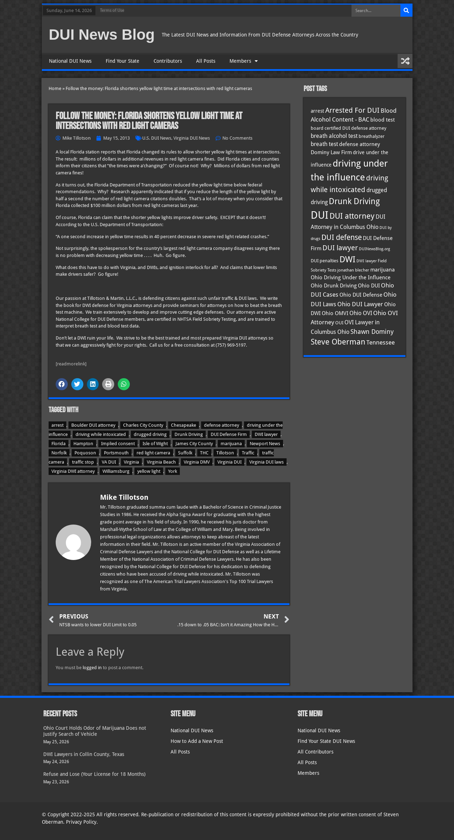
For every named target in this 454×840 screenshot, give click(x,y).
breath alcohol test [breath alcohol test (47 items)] (334, 136)
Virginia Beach (161, 462)
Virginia (131, 462)
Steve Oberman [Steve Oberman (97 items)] (338, 341)
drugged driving (150, 434)
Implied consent (118, 443)
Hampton (83, 443)
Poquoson (85, 452)
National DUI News (70, 61)
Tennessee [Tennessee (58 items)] (380, 342)
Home (55, 88)
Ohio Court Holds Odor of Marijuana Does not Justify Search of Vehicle (94, 731)
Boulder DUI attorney (93, 425)
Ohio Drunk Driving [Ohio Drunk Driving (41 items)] (334, 285)
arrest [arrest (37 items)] (317, 111)
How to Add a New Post (197, 741)
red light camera (153, 452)
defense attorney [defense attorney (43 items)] (359, 144)
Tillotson (225, 452)
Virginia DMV (197, 462)
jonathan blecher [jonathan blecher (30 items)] (353, 270)
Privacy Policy (81, 822)
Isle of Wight (155, 443)
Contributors (168, 61)
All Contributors (315, 752)
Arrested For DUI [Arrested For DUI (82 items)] (352, 110)
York (172, 471)
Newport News (265, 443)
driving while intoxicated (101, 434)
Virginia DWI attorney (73, 471)
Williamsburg (116, 471)
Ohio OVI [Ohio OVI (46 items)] (360, 313)
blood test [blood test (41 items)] (382, 120)
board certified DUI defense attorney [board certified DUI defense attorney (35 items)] (348, 128)
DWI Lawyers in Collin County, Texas (83, 754)
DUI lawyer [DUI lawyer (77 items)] (340, 248)
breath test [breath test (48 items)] (324, 144)
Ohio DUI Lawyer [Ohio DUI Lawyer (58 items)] (360, 304)
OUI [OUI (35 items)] (339, 322)
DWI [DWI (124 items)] (347, 259)
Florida (58, 443)
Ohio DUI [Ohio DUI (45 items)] (369, 285)
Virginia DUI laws (266, 462)
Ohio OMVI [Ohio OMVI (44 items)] (335, 313)
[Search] (406, 11)
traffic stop (83, 462)
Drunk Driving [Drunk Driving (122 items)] (354, 201)
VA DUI (109, 462)
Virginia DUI (229, 462)
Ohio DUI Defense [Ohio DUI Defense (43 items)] (360, 295)
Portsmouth (116, 452)
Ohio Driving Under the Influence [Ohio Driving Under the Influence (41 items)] (351, 277)
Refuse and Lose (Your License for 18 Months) (94, 774)
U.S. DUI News (156, 138)
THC (204, 452)
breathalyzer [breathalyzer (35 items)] (371, 136)
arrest (57, 425)
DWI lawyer (266, 434)
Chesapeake (183, 425)
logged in (92, 667)
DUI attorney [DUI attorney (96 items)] (352, 216)
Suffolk (185, 452)
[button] (62, 384)
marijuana (231, 443)
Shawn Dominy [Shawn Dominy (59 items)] (372, 331)
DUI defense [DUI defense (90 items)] (341, 237)
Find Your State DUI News (326, 741)
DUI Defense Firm (229, 434)
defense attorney (221, 425)
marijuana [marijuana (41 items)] (382, 270)
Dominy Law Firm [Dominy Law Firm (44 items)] (331, 152)
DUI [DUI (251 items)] (319, 215)
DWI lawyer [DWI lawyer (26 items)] (366, 261)
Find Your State (122, 61)
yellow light (148, 471)
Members (243, 61)
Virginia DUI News (191, 138)
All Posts (205, 61)
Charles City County (143, 425)
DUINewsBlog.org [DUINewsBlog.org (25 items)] (374, 249)
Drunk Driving (189, 434)
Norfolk (59, 452)
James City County (194, 443)
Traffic (248, 452)
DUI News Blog (102, 34)
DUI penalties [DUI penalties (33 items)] (324, 260)
